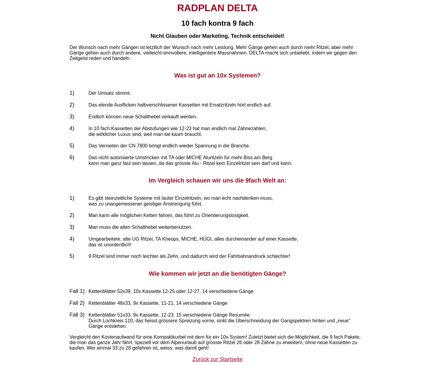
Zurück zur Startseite (217, 359)
